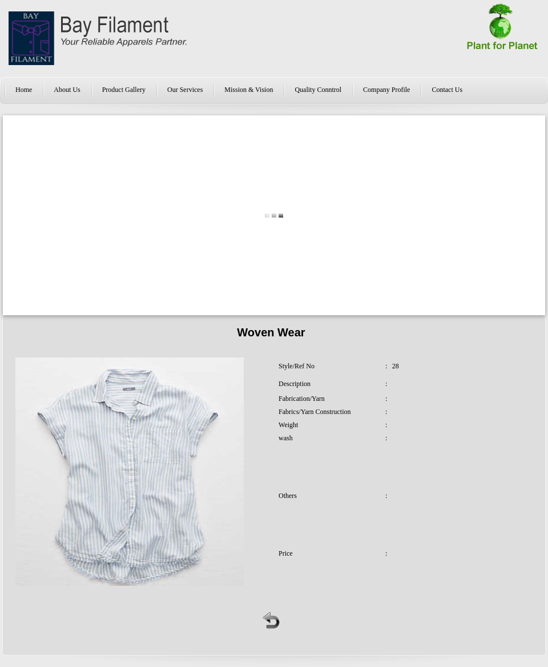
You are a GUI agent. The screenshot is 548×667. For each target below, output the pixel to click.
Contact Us (447, 90)
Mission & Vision (248, 90)
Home (23, 90)
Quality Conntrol (318, 90)
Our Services (185, 90)
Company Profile (386, 90)
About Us (67, 90)
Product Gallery (124, 90)
